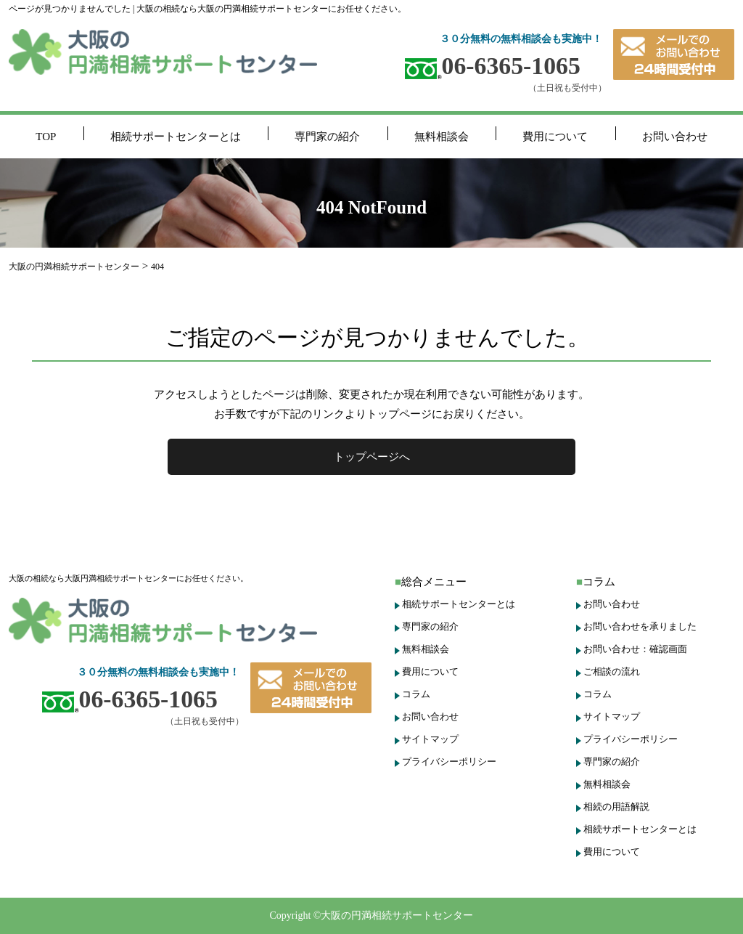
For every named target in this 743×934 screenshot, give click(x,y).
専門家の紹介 (327, 136)
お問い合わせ (674, 136)
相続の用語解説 (616, 806)
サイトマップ (430, 739)
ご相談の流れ (611, 671)
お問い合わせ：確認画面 (635, 648)
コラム (416, 694)
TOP (46, 136)
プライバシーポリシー (449, 761)
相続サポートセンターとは (175, 136)
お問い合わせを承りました (640, 626)
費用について (555, 136)
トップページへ (372, 457)
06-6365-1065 (492, 65)
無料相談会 (441, 136)
